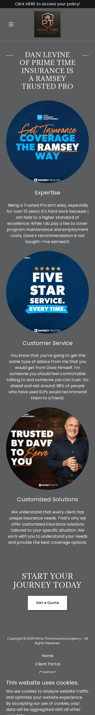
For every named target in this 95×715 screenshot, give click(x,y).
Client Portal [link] (47, 664)
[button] (12, 24)
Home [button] (47, 656)
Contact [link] (47, 672)
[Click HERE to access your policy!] (47, 4)
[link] (47, 24)
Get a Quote (47, 602)
